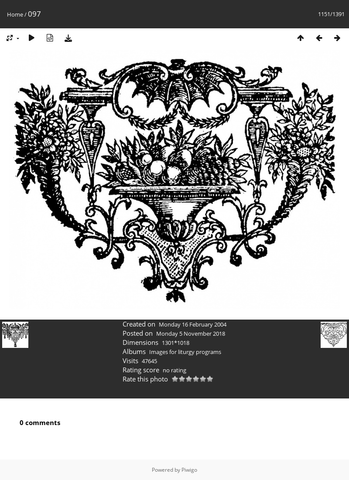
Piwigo (189, 469)
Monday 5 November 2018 (190, 333)
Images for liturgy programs (185, 352)
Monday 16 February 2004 (192, 324)
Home (15, 14)
